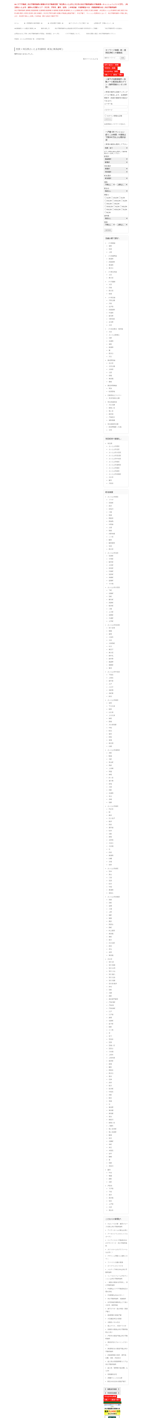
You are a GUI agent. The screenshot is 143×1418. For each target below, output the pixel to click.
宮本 (110, 871)
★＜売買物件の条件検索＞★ (33, 23)
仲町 (110, 790)
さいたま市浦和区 (115, 465)
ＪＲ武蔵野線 (112, 256)
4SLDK (124, 206)
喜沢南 (111, 1198)
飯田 (110, 540)
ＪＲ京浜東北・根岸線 (115, 329)
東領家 (111, 1113)
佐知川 (111, 509)
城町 (110, 915)
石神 (110, 1079)
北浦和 (111, 341)
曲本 (110, 815)
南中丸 (111, 656)
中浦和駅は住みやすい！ (116, 1295)
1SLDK (115, 198)
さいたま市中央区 (115, 459)
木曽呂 (111, 1150)
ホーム (16, 23)
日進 (110, 287)
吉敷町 (111, 593)
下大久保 (112, 706)
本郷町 (111, 577)
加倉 (110, 900)
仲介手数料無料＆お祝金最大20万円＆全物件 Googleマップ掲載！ (77, 28)
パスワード (108, 110)
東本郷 (111, 1110)
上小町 (111, 612)
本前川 (111, 1166)
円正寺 (111, 809)
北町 (110, 1182)
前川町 (111, 1089)
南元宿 (111, 743)
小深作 (111, 637)
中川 (110, 646)
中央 (110, 1173)
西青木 (111, 1070)
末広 (110, 1147)
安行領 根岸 (113, 983)
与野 (110, 338)
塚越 (110, 1176)
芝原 (110, 881)
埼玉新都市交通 (113, 424)
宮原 (110, 249)
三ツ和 (111, 1030)
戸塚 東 (111, 1005)
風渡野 (111, 662)
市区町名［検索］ (110, 68)
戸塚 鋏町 (112, 1008)
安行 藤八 (112, 974)
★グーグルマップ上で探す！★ (79, 23)
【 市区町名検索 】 (112, 1393)
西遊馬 (111, 521)
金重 (110, 906)
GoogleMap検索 (110, 1396)
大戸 (110, 684)
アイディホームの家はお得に (118, 1230)
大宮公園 (112, 366)
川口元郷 (112, 405)
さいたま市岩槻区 (115, 474)
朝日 (110, 1098)
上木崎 (111, 768)
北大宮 (111, 363)
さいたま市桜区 (114, 462)
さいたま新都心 (114, 335)
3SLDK (109, 204)
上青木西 (112, 1058)
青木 (110, 1076)
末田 (110, 952)
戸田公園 (112, 300)
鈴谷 (110, 696)
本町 (110, 1144)
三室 (110, 877)
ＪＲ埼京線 (111, 297)
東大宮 (111, 278)
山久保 (111, 712)
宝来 (110, 546)
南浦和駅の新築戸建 (114, 1315)
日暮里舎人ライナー (114, 395)
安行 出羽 (112, 968)
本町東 (111, 693)
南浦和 (111, 347)
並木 (110, 1138)
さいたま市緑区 (114, 471)
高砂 (110, 765)
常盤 (110, 771)
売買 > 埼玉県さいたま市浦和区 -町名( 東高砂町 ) (39, 49)
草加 (110, 388)
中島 (110, 728)
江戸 (110, 1011)
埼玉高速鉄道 (112, 402)
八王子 (111, 687)
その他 (111, 584)
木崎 (110, 799)
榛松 (110, 1067)
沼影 (110, 834)
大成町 (111, 618)
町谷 (110, 731)
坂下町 (111, 1024)
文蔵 (110, 861)
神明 (110, 774)
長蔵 (110, 1101)
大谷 (110, 640)
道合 (110, 1116)
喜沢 (110, 1195)
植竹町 (111, 562)
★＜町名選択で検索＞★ (55, 23)
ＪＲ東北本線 (112, 272)
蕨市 (110, 480)
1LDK (109, 198)
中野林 (111, 524)
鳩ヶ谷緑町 (112, 1132)
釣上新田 (112, 930)
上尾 (110, 252)
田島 (110, 737)
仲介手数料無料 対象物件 (117, 1299)
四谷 (110, 824)
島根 (110, 530)
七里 (110, 372)
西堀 (110, 721)
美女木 (111, 1210)
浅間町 (111, 615)
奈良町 (111, 568)
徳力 (110, 940)
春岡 (110, 634)
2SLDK (109, 201)
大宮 (110, 284)
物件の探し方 (45, 28)
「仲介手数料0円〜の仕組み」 (113, 28)
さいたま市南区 (114, 468)
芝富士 (111, 1048)
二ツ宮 (111, 537)
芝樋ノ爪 (112, 1045)
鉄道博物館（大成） (116, 427)
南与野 (111, 316)
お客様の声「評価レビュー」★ (104, 23)
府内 (110, 946)
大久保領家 (112, 725)
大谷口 (111, 843)
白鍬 (110, 746)
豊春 (110, 382)
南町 (110, 1179)
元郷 (110, 993)
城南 (110, 918)
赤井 (110, 1082)
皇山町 (111, 762)
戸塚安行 (112, 417)
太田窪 (111, 840)
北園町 (111, 1141)
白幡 (110, 858)
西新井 (111, 518)
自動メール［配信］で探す (113, 75)
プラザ (111, 500)
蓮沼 (110, 668)
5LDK (125, 209)
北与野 (111, 322)
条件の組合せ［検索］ (112, 65)
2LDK (123, 198)
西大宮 (111, 291)
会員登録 (107, 124)
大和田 (111, 369)
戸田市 (111, 483)
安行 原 (111, 962)
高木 (110, 506)
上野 (110, 912)
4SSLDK (117, 209)
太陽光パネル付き (114, 1322)
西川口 (111, 353)
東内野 (111, 1107)
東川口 (111, 268)
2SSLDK (117, 201)
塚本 (110, 734)
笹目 (110, 1201)
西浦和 (111, 259)
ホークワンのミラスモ (115, 1266)
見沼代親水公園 (114, 398)
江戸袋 (111, 1014)
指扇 (110, 294)
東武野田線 (111, 360)
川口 (110, 356)
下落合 (111, 675)
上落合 (111, 678)
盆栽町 (111, 580)
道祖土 (111, 893)
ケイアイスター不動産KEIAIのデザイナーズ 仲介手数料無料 (116, 1243)
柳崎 (110, 1157)
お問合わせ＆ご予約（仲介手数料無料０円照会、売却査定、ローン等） (37, 33)
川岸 (110, 1207)
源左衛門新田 (113, 999)
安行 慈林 (112, 965)
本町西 (111, 690)
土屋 (110, 527)
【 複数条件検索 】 (112, 1389)
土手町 (111, 621)
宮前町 (111, 503)
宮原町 (111, 556)
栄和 (110, 703)
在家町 (111, 1021)
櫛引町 (111, 599)
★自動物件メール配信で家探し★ (25, 28)
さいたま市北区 (114, 449)
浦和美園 (112, 420)
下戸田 (111, 1188)
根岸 (110, 821)
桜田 (110, 709)
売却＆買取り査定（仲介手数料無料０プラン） (101, 33)
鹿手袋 (111, 827)
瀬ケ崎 (111, 781)
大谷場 (111, 846)
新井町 (111, 1061)
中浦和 (111, 313)
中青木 (111, 1092)
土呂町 (111, 565)
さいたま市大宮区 (115, 452)
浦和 (110, 246)
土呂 (110, 275)
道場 (110, 740)
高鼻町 (111, 603)
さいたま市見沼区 (115, 455)
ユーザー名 (108, 104)
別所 (110, 865)
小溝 (110, 909)
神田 (110, 718)
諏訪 (110, 921)
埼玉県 (110, 443)
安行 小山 (112, 971)
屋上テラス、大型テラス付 (117, 1326)
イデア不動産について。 (73, 33)
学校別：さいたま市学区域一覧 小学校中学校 (29, 39)
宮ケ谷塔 (112, 628)
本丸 (110, 949)
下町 (110, 590)
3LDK (125, 201)
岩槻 (110, 375)
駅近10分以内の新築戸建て (117, 1381)
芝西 (110, 1042)
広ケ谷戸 (112, 818)
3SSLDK (110, 206)
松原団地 (112, 391)
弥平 (110, 1154)
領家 (110, 802)
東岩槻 (111, 379)
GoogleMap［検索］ (111, 71)
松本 (110, 831)
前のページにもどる (90, 59)
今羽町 (111, 559)
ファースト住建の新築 (115, 1262)
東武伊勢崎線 (112, 385)
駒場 (110, 756)
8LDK (109, 212)
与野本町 (112, 319)
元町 (110, 759)
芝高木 (111, 1039)
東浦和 (111, 265)
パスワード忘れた (119, 124)
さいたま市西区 (114, 446)
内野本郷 (112, 534)
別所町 (111, 574)
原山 (110, 874)
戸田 (110, 303)
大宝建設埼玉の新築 (114, 1319)
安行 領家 (112, 980)
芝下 (110, 1036)
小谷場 (111, 1052)
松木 (110, 884)
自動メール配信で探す (112, 1400)
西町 (110, 927)
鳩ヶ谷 (111, 411)
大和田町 (112, 643)
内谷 (110, 852)
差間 (110, 1017)
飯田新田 (112, 543)
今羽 (110, 430)
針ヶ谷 (111, 778)
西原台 (111, 924)
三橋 (110, 512)
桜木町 (111, 606)
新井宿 (111, 414)
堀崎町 (111, 665)
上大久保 (112, 715)
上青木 (111, 1055)
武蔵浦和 (112, 262)
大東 (110, 787)
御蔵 (110, 631)
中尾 (110, 887)
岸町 (110, 753)
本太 (110, 796)
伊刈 (110, 987)
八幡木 (111, 1126)
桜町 (110, 1027)
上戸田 (111, 1204)
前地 (110, 784)
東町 (110, 937)
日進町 (111, 571)
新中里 (111, 681)
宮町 (110, 596)
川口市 (111, 477)
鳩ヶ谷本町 (112, 1129)
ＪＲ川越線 (111, 282)
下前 (110, 1192)
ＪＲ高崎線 (111, 243)
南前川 (111, 1120)
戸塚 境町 (112, 1002)
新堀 (110, 1064)
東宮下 (111, 649)
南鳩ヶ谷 (112, 408)
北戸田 (111, 306)
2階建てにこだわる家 (115, 1378)
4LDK (117, 206)
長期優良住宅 (112, 1374)
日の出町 (112, 943)
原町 (110, 996)
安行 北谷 (112, 977)
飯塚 (110, 1135)
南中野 (111, 659)
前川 (110, 1086)
